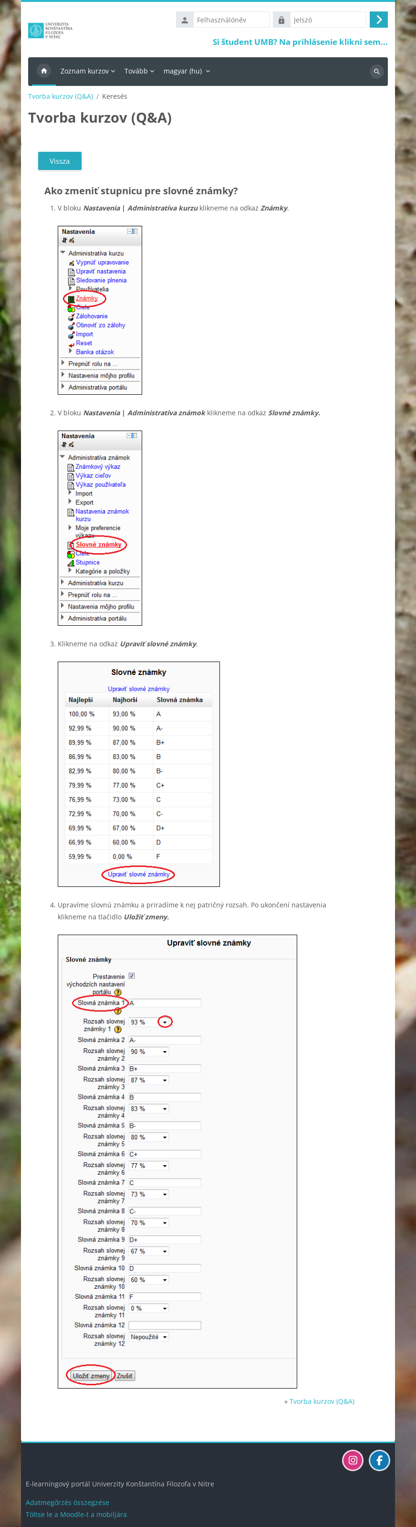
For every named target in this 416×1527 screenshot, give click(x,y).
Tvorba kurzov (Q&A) (60, 96)
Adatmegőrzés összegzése (67, 1502)
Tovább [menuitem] (136, 70)
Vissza (60, 161)
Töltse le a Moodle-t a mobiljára (76, 1514)
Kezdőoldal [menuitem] (44, 71)
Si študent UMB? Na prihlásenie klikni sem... (300, 41)
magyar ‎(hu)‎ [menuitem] (183, 70)
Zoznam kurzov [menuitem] (85, 70)
